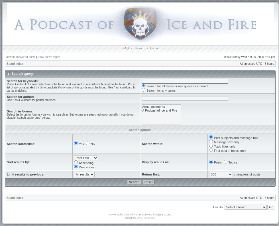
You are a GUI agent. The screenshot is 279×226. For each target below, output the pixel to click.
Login (154, 48)
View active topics (49, 56)
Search (139, 48)
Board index (15, 63)
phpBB (127, 214)
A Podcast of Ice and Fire (161, 110)
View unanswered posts (20, 56)
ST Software (147, 217)
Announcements (161, 107)
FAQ (126, 48)
